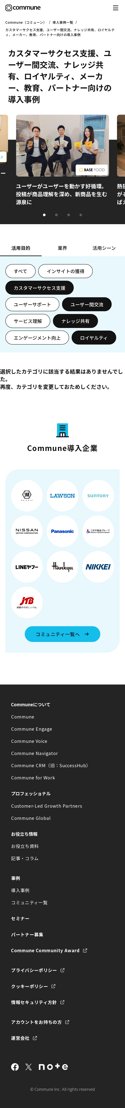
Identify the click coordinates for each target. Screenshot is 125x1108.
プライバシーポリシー (34, 970)
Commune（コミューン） (26, 22)
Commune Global (31, 818)
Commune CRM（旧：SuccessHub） (51, 765)
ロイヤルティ (94, 337)
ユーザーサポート (32, 304)
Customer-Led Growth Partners (46, 805)
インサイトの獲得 (65, 271)
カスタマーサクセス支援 (39, 287)
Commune (23, 716)
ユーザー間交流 (86, 304)
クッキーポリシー (29, 986)
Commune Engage (31, 728)
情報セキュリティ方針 (34, 1002)
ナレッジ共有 (75, 321)
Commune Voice (29, 741)
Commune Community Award (45, 950)
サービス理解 (28, 321)
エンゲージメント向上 (37, 337)
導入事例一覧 (63, 22)
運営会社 (20, 1038)
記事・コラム (25, 858)
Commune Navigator (34, 753)
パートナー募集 (27, 934)
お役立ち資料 (25, 846)
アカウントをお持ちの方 (36, 1022)
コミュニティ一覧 (29, 902)
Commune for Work (33, 777)
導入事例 (20, 890)
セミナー (20, 918)
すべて (20, 271)
